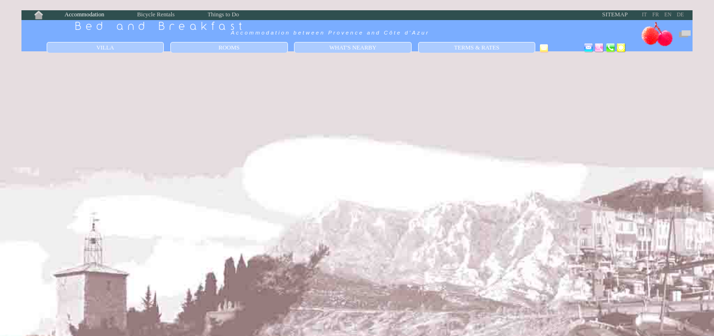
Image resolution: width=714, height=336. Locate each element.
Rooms (228, 47)
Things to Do (223, 14)
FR (655, 14)
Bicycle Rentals (156, 14)
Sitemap (615, 14)
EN (667, 14)
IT (644, 14)
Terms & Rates (476, 47)
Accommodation (84, 14)
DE (680, 14)
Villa (105, 47)
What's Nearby (353, 47)
